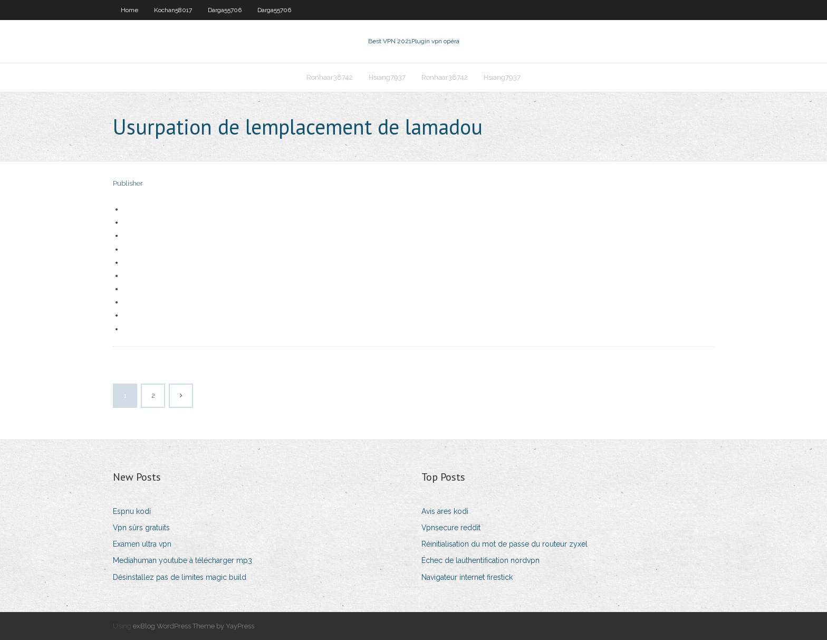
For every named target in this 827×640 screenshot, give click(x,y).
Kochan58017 (173, 10)
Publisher (128, 183)
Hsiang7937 (387, 77)
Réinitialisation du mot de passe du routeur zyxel (504, 544)
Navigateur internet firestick (467, 577)
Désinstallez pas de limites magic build (179, 577)
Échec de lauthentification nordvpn (480, 560)
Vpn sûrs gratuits (141, 527)
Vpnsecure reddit (450, 527)
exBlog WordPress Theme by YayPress (193, 626)
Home (129, 10)
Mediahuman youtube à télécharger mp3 (182, 560)
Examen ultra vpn (142, 544)
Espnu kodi (132, 511)
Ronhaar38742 (329, 77)
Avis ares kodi (444, 511)
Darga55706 (225, 10)
